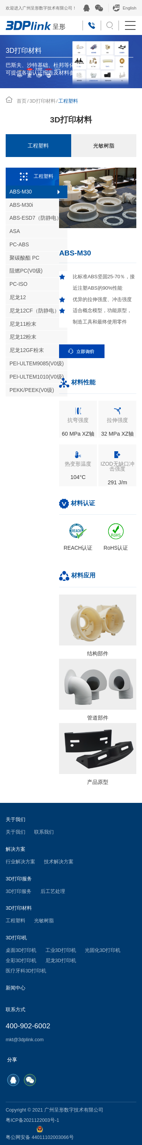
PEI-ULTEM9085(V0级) (36, 363)
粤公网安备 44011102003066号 (40, 1133)
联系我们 (44, 832)
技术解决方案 (58, 861)
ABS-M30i (21, 205)
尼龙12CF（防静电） (34, 311)
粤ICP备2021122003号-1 (32, 1120)
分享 (12, 1059)
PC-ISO (18, 284)
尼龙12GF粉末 (26, 350)
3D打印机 (16, 937)
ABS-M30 (20, 192)
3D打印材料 (43, 100)
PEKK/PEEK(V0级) (31, 390)
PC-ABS (19, 244)
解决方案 (15, 849)
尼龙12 (17, 297)
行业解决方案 (20, 861)
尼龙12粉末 (22, 337)
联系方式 (15, 1009)
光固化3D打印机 (102, 950)
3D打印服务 (19, 879)
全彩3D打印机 (21, 960)
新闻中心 (15, 988)
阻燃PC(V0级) (25, 271)
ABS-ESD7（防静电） (35, 218)
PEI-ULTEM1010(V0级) (36, 377)
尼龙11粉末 (22, 324)
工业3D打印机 (60, 950)
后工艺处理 (53, 891)
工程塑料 (38, 146)
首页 (22, 100)
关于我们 (15, 819)
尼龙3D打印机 (60, 960)
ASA (14, 231)
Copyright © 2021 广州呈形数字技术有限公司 (54, 1110)
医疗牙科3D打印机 (26, 971)
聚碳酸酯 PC (24, 258)
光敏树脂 (103, 146)
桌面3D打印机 (21, 950)
